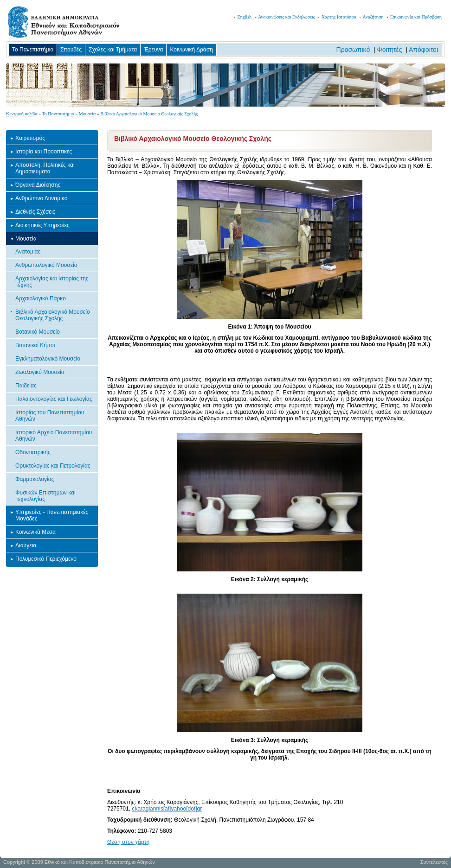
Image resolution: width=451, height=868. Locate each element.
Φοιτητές (389, 49)
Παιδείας (26, 385)
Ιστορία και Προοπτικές (43, 151)
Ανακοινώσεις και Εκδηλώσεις (286, 16)
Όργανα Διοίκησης (37, 185)
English (245, 16)
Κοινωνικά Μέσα (35, 532)
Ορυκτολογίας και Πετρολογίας (52, 466)
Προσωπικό (353, 49)
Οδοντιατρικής (33, 452)
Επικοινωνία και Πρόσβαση (416, 16)
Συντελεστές (434, 862)
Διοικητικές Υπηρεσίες (42, 225)
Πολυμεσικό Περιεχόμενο (46, 559)
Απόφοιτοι (423, 49)
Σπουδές (71, 49)
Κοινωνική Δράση (191, 49)
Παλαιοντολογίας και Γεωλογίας (53, 399)
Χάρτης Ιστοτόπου (339, 16)
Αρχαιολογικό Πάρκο (40, 298)
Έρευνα (153, 49)
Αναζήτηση (373, 16)
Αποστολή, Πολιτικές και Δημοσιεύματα (45, 168)
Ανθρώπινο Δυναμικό (41, 198)
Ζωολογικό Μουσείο (39, 372)
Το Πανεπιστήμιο (32, 49)
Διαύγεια (25, 545)
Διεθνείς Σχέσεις (35, 212)
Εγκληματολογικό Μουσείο (47, 358)
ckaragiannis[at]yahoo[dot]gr (167, 808)
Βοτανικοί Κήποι (35, 345)
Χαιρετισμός (30, 138)
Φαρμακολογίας (34, 479)
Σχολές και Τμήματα (113, 49)
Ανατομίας (27, 251)
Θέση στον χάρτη (128, 842)
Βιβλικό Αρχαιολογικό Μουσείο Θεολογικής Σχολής (52, 315)
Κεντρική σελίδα (22, 113)
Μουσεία (88, 113)
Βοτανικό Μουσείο (37, 332)
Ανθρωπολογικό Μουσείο (46, 265)
